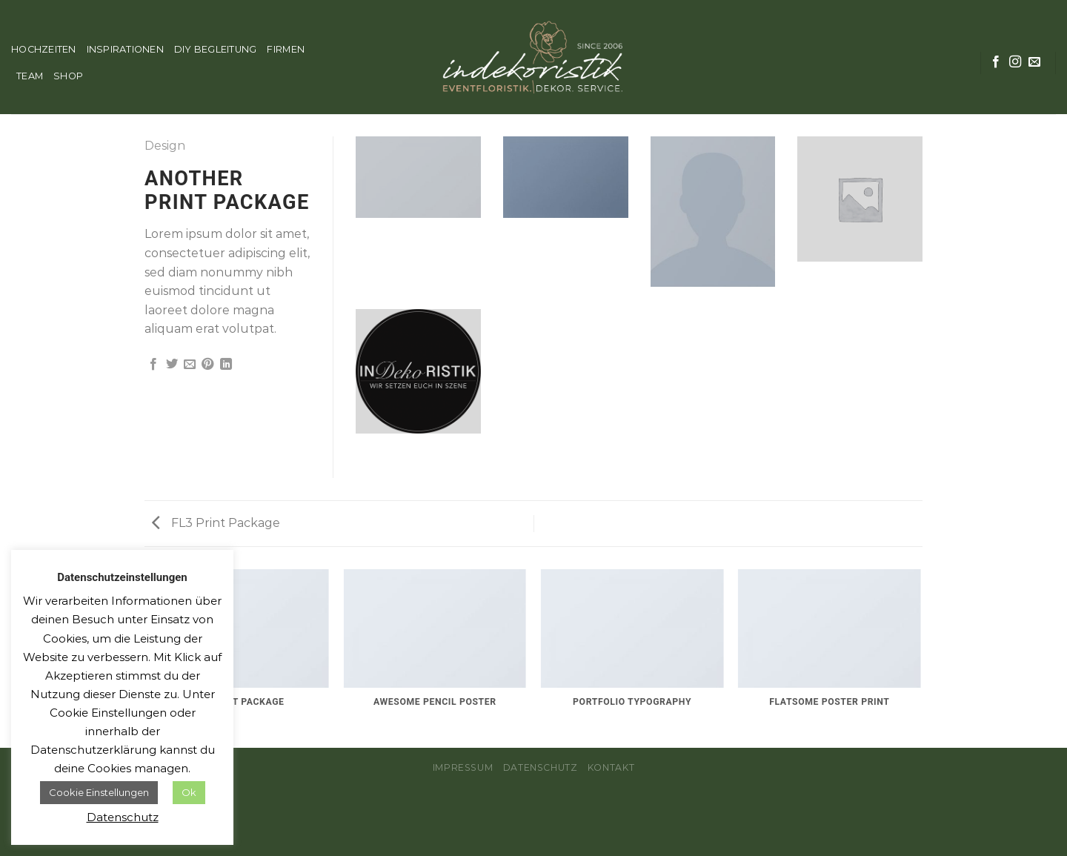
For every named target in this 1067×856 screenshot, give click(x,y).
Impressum (463, 767)
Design (164, 146)
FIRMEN (286, 49)
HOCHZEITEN (43, 49)
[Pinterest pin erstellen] (207, 364)
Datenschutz (540, 767)
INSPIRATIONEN (125, 49)
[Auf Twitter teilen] (172, 364)
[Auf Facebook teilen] (153, 364)
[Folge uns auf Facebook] (996, 62)
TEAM (29, 76)
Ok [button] (189, 792)
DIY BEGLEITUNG (215, 49)
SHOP (68, 76)
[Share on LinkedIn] (226, 364)
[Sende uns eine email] (1034, 62)
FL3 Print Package (216, 523)
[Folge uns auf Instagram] (1015, 62)
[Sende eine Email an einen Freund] (190, 364)
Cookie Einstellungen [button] (99, 792)
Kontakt (611, 767)
